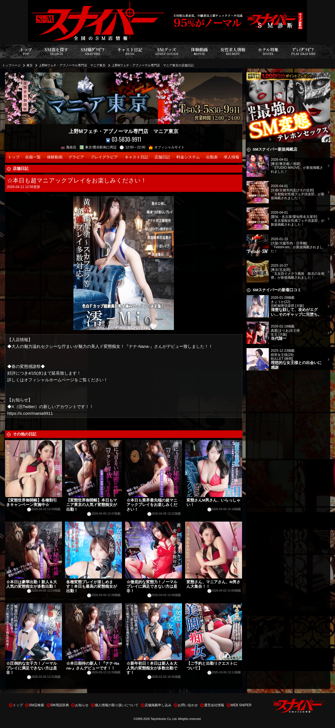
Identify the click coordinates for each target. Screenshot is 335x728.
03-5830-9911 (123, 139)
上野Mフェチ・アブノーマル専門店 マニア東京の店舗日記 (153, 65)
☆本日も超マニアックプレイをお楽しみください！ (77, 180)
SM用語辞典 (60, 705)
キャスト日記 (129, 51)
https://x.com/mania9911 (30, 413)
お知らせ (81, 705)
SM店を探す (56, 51)
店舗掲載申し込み (158, 705)
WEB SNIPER (241, 705)
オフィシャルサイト (167, 147)
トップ (26, 51)
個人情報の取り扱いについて (116, 705)
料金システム (188, 157)
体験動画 (199, 51)
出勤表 (212, 157)
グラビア (76, 157)
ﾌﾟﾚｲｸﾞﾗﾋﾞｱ (303, 51)
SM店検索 (36, 705)
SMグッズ (166, 51)
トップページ (11, 65)
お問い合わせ (188, 705)
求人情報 (231, 157)
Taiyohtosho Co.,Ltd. (163, 718)
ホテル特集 (268, 51)
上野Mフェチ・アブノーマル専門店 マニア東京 (72, 65)
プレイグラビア (104, 157)
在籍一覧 (33, 157)
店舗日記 (162, 157)
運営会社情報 (214, 705)
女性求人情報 (232, 51)
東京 (30, 65)
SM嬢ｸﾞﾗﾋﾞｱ (92, 51)
